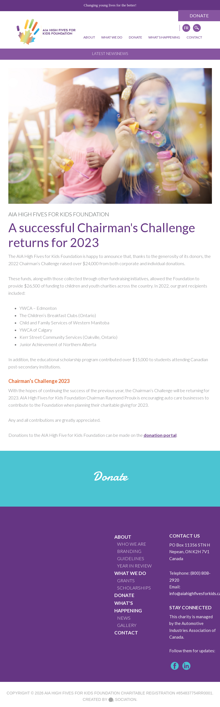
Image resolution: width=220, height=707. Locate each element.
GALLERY (126, 625)
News (122, 53)
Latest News (104, 53)
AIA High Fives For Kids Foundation (82, 693)
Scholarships (134, 587)
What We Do (130, 573)
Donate (199, 15)
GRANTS (126, 580)
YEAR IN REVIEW (134, 565)
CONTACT (126, 633)
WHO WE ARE (131, 544)
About (122, 537)
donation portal (160, 435)
